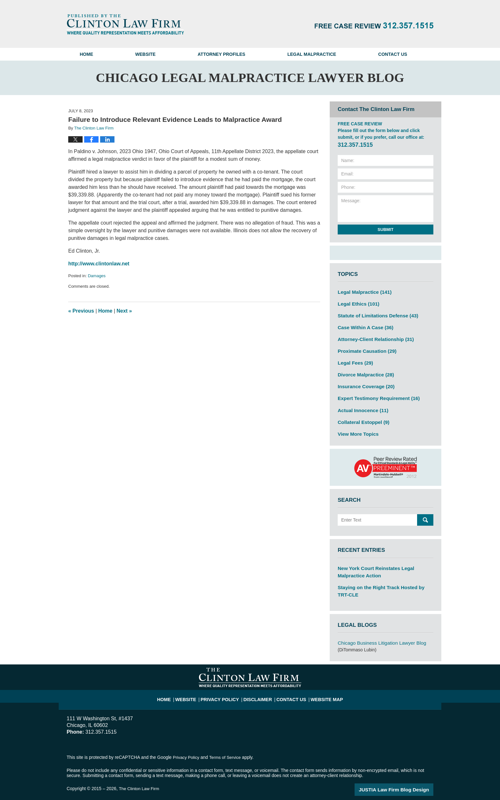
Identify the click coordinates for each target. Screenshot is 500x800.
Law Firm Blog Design (402, 777)
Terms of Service (227, 745)
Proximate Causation (364, 347)
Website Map (321, 684)
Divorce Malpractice (363, 369)
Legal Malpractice (311, 54)
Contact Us (392, 54)
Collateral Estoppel (361, 414)
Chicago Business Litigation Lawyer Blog (378, 631)
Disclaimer (258, 684)
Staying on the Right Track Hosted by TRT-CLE (383, 580)
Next (124, 311)
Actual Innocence (361, 403)
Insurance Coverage (364, 380)
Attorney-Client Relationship (372, 336)
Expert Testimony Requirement (375, 392)
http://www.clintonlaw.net (98, 263)
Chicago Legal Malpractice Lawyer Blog (125, 24)
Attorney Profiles (221, 54)
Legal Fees (354, 358)
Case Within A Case (363, 325)
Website (145, 54)
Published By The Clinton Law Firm (374, 25)
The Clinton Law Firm (140, 776)
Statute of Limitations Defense (374, 313)
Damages (97, 275)
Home (86, 54)
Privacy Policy (224, 684)
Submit (385, 229)
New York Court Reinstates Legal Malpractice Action (385, 562)
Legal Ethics (357, 302)
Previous (81, 311)
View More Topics (356, 425)
